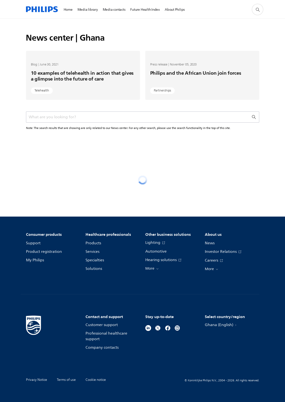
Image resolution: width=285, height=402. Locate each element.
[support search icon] (257, 9)
